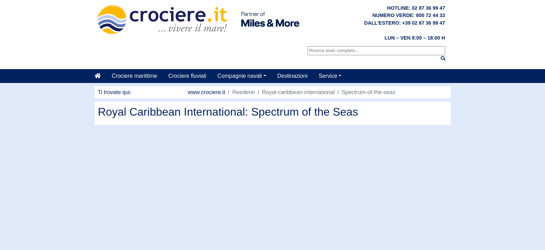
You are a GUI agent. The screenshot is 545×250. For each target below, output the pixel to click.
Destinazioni (292, 76)
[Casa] (100, 76)
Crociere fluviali (187, 76)
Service (328, 76)
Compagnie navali (240, 76)
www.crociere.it (206, 92)
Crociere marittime (134, 76)
